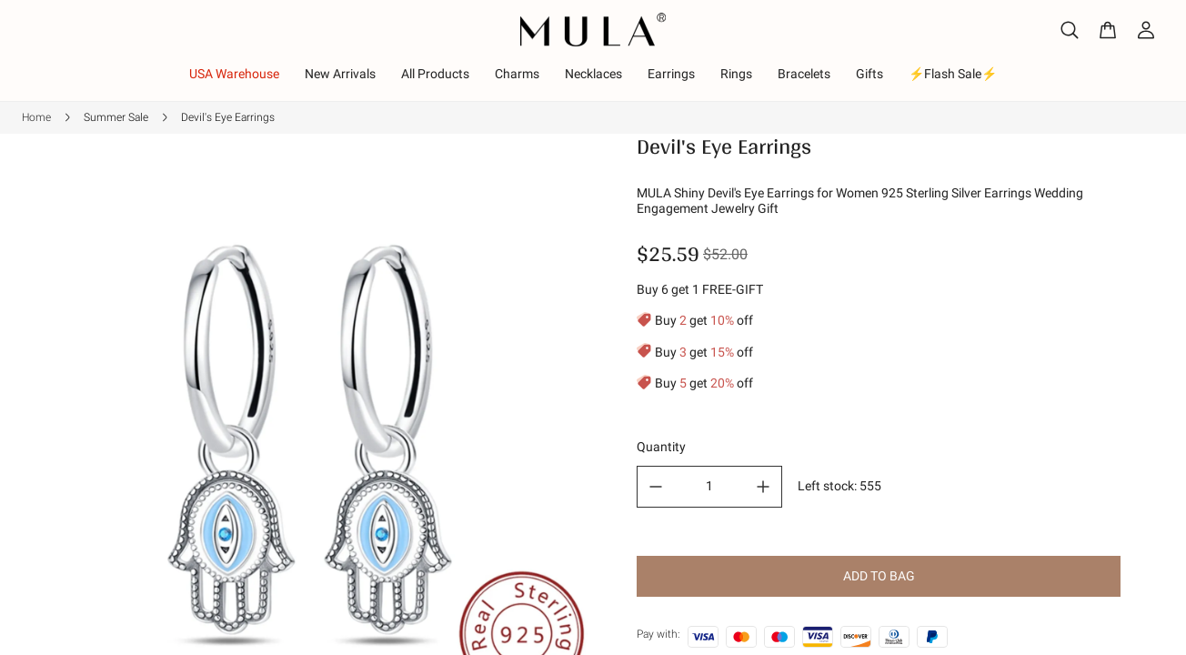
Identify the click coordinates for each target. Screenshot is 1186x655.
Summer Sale (116, 117)
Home (36, 117)
